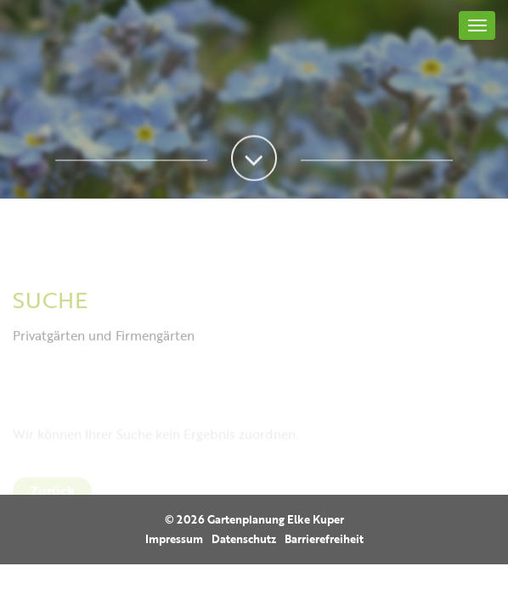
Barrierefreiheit (324, 538)
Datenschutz (244, 538)
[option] (254, 99)
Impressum (174, 538)
